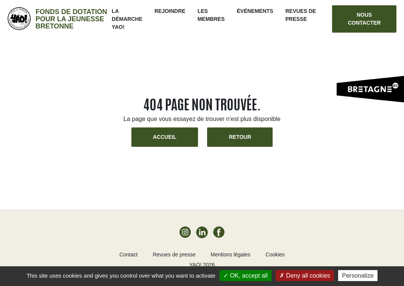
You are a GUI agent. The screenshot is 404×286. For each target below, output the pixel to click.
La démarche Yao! (127, 19)
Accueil (164, 137)
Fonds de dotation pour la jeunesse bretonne (71, 19)
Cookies (275, 254)
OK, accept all (245, 275)
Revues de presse (174, 254)
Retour (240, 137)
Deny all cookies (304, 275)
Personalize (358, 275)
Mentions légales (230, 254)
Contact (128, 254)
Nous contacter (364, 19)
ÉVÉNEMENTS (255, 11)
